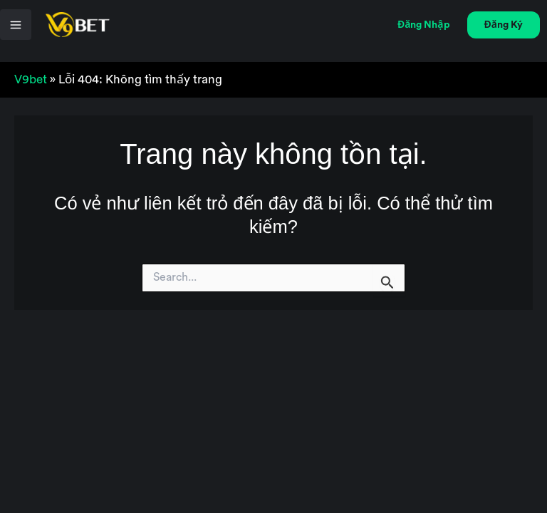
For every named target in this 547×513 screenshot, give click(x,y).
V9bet (30, 79)
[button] (423, 24)
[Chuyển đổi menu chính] (15, 25)
